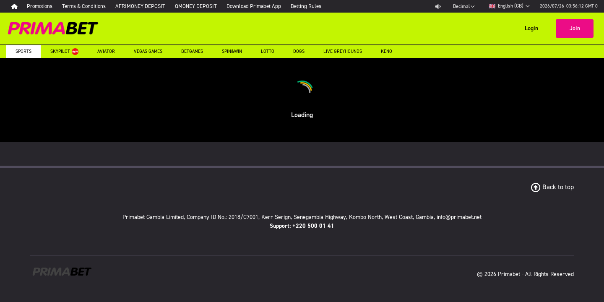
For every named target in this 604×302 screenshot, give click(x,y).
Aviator (106, 51)
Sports (23, 51)
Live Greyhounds (342, 51)
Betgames (192, 51)
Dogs (299, 51)
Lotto (267, 51)
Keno (386, 51)
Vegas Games (148, 51)
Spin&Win (232, 51)
